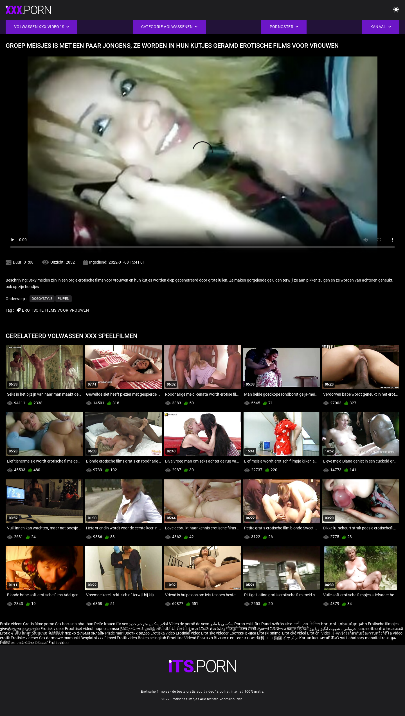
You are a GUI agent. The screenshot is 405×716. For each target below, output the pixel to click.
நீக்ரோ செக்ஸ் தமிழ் (137, 628)
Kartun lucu (309, 638)
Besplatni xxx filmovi (98, 638)
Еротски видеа (243, 633)
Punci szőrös (272, 624)
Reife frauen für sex (111, 624)
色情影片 (56, 633)
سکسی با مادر (221, 624)
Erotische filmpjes (383, 624)
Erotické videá (294, 633)
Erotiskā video (163, 633)
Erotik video (127, 638)
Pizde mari (114, 633)
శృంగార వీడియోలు (272, 628)
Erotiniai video (188, 633)
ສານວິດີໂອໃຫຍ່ (333, 638)
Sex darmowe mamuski (59, 638)
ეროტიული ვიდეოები (20, 628)
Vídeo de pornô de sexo (189, 624)
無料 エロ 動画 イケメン (277, 638)
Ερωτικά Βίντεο (212, 638)
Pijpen (63, 299)
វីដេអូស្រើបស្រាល (35, 633)
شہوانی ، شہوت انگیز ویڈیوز (333, 628)
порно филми (106, 628)
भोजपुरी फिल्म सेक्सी (241, 628)
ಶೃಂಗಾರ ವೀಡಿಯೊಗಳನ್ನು (207, 628)
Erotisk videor (52, 628)
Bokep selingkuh (152, 638)
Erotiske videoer (215, 633)
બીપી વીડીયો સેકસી (171, 628)
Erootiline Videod (182, 638)
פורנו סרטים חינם (241, 638)
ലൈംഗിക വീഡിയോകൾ (380, 628)
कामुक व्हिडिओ (298, 628)
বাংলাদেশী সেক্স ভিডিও (302, 624)
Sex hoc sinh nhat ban (74, 624)
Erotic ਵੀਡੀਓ (11, 633)
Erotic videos (11, 624)
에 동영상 (339, 633)
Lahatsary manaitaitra (366, 638)
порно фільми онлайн (84, 633)
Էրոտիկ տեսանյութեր (344, 624)
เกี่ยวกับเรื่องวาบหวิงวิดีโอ (370, 633)
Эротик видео (137, 633)
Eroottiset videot (79, 628)
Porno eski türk (247, 624)
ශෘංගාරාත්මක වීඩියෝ (29, 642)
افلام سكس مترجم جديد (148, 624)
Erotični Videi (318, 633)
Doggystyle (42, 299)
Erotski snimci (269, 633)
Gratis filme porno (38, 624)
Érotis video (58, 642)
